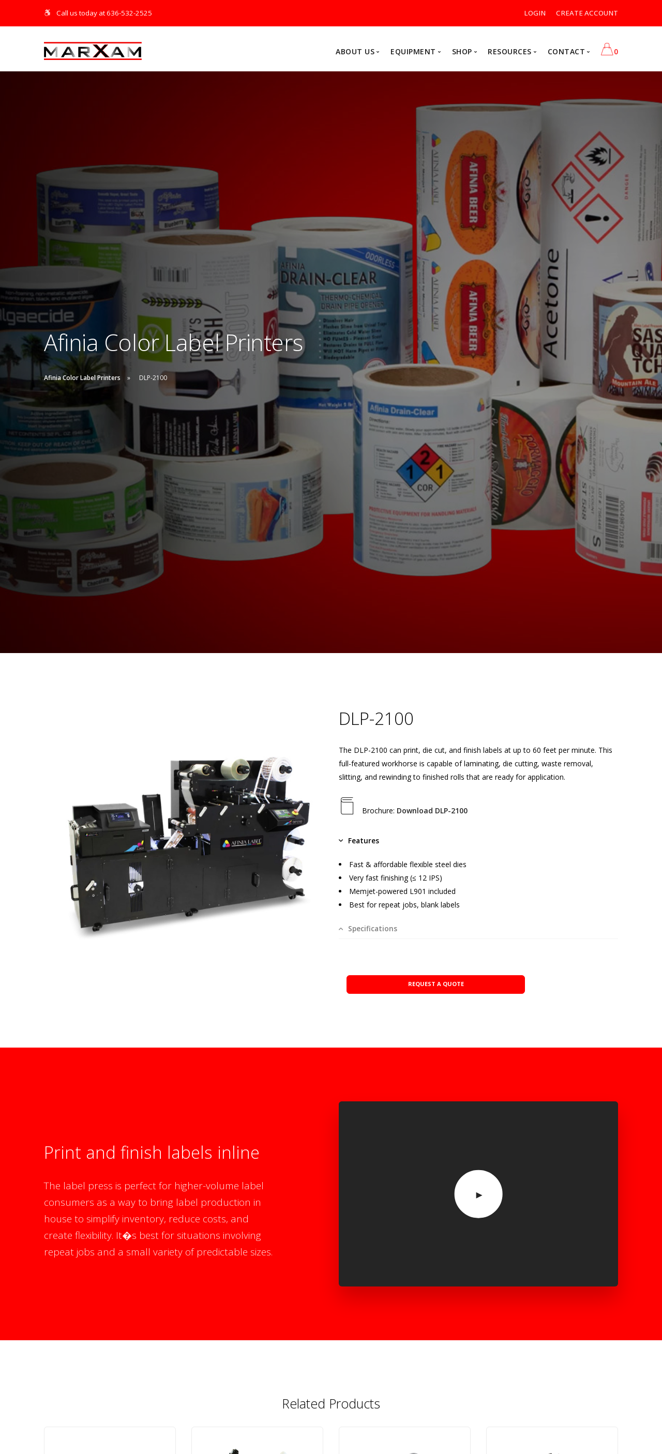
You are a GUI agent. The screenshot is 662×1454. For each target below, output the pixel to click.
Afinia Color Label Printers (82, 378)
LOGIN (535, 13)
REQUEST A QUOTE (436, 976)
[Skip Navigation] (48, 13)
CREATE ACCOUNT (587, 13)
